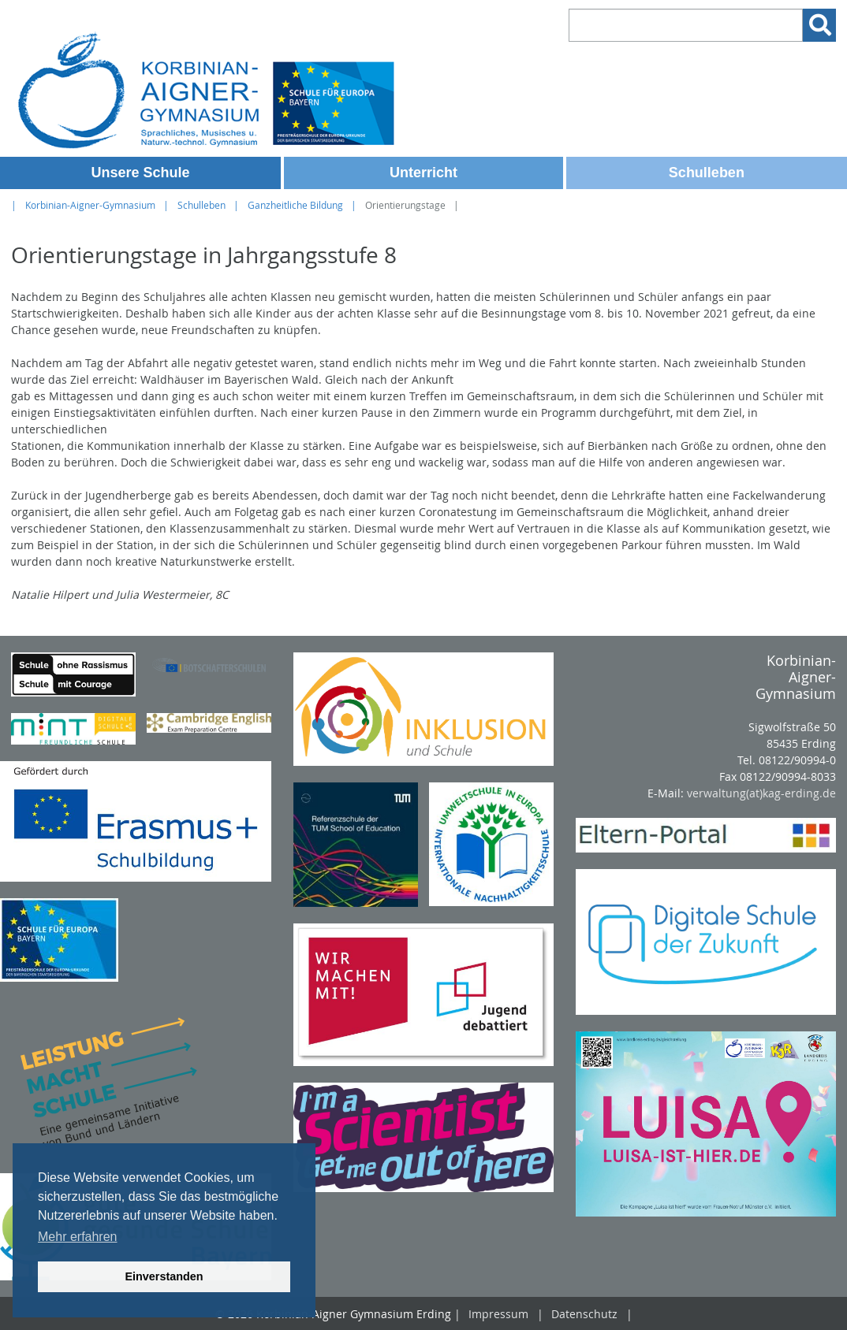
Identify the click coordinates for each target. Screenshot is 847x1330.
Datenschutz (584, 1313)
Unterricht (423, 172)
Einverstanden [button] (164, 1276)
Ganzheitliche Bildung (295, 205)
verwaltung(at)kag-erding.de (761, 793)
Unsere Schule (140, 172)
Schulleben (706, 172)
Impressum (498, 1313)
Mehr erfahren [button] (78, 1236)
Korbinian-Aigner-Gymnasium (90, 205)
